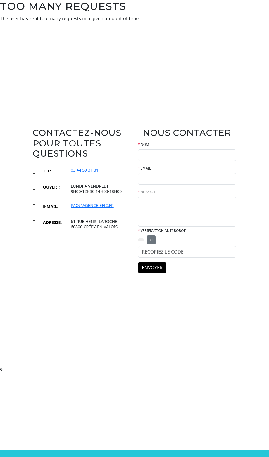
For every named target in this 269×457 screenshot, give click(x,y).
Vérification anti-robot (162, 230)
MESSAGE (147, 191)
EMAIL (144, 168)
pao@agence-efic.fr (92, 205)
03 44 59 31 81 (85, 170)
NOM (143, 144)
